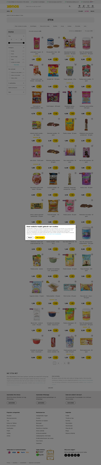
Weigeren (30, 237)
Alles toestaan (40, 237)
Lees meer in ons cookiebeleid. (53, 234)
